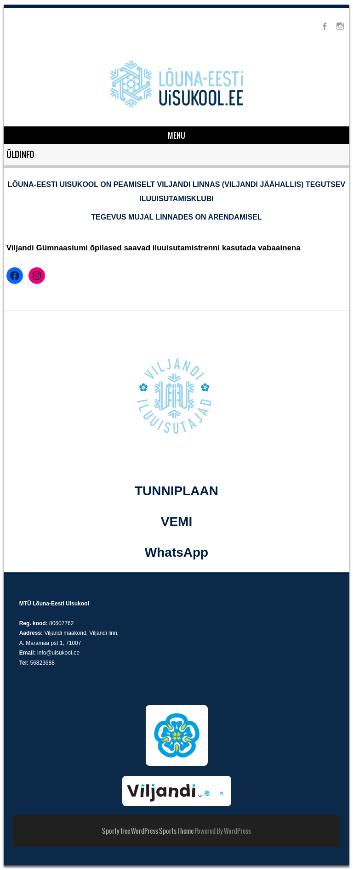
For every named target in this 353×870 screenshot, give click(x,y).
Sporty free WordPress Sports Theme (148, 831)
